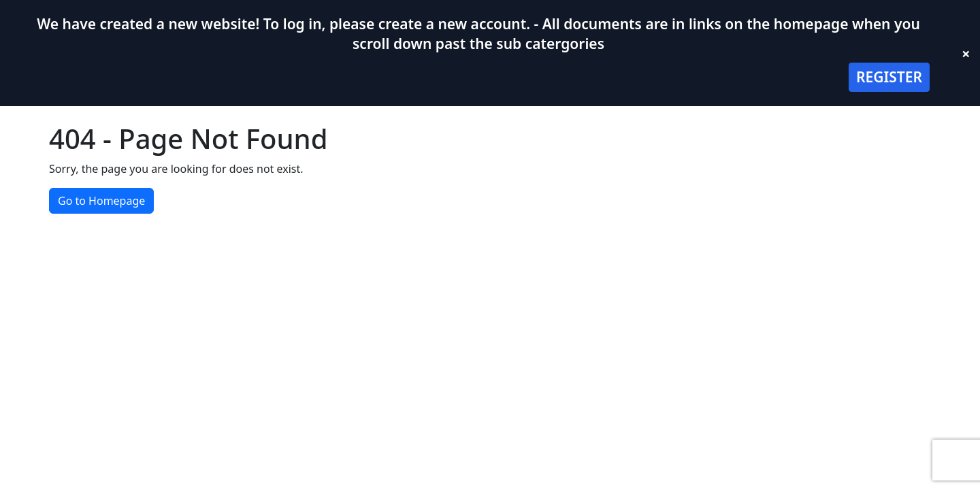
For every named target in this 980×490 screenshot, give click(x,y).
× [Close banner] (966, 53)
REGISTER (889, 76)
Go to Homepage (101, 200)
